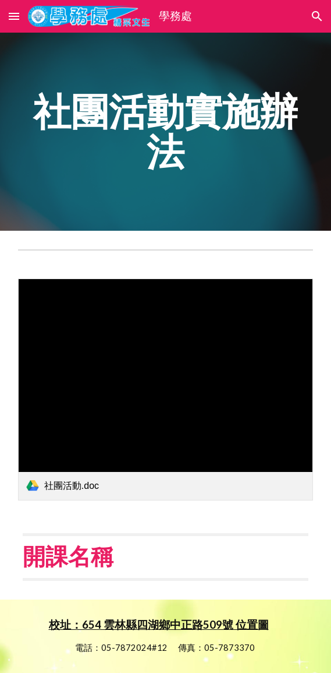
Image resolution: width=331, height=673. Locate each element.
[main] (165, 131)
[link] (165, 389)
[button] (14, 16)
